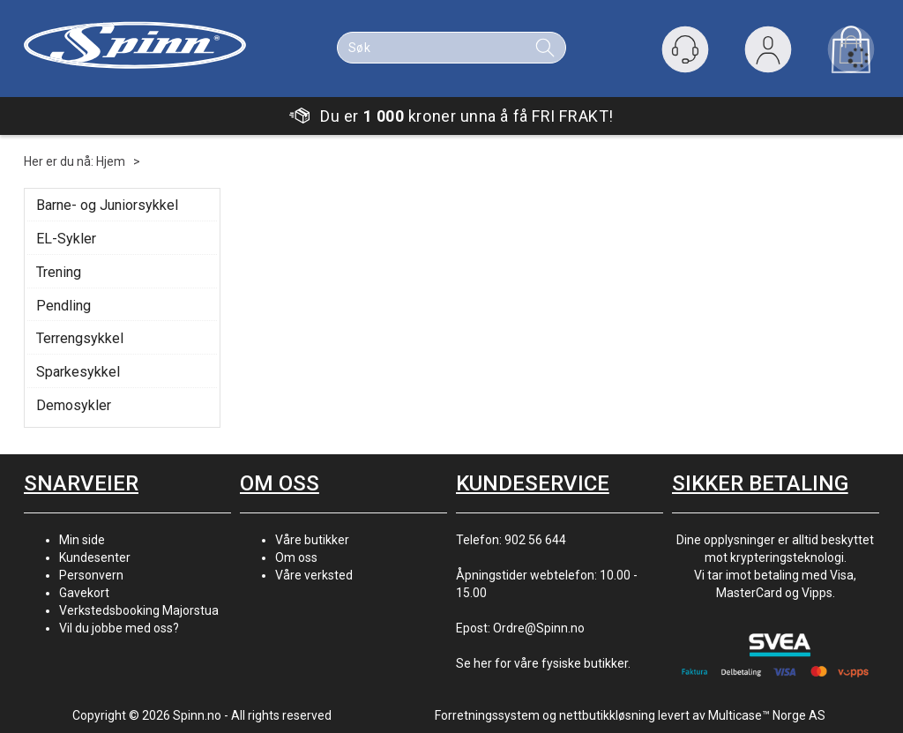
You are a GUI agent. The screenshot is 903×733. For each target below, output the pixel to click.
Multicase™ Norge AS (766, 715)
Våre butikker (312, 540)
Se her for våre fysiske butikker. (543, 663)
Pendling (63, 305)
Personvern (91, 575)
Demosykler (73, 405)
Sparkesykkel (78, 371)
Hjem (110, 161)
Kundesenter (95, 557)
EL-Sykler (66, 238)
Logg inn (768, 53)
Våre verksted (314, 575)
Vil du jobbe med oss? (119, 628)
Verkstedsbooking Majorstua (139, 610)
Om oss (296, 557)
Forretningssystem (487, 715)
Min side (82, 540)
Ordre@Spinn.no (539, 628)
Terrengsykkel (79, 338)
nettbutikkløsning (607, 715)
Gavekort (84, 593)
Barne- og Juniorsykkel (107, 205)
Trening (58, 272)
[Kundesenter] (685, 49)
